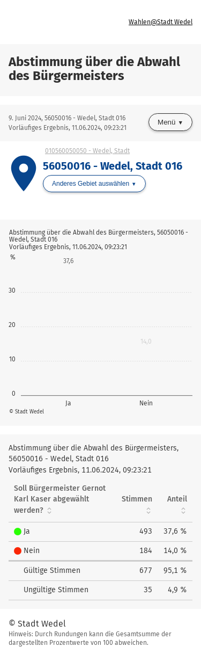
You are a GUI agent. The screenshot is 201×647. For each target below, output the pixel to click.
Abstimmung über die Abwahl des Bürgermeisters (94, 68)
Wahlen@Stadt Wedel (160, 22)
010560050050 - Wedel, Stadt (87, 151)
